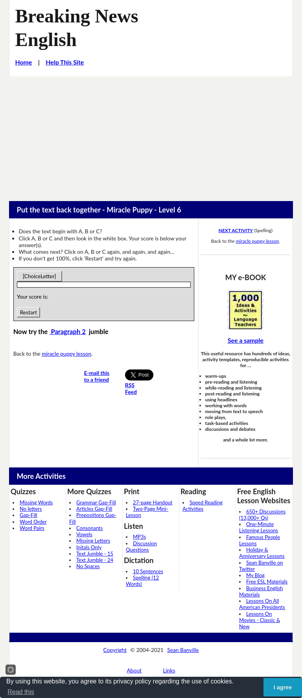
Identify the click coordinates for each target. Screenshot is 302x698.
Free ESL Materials (266, 581)
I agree (283, 687)
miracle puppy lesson (66, 353)
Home (23, 62)
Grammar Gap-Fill (96, 502)
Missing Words (36, 502)
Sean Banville (183, 649)
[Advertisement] (151, 135)
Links (169, 670)
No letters (31, 509)
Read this (20, 692)
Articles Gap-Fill (94, 509)
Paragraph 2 (67, 332)
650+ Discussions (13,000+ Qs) (262, 514)
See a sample (245, 340)
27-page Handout (153, 502)
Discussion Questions (141, 546)
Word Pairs (32, 528)
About (134, 670)
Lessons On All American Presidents (262, 604)
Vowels (84, 534)
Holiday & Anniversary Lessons (262, 553)
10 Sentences (148, 571)
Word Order (33, 522)
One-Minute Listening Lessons (258, 527)
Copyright (115, 649)
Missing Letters (93, 540)
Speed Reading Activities (202, 505)
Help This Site (65, 62)
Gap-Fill (28, 515)
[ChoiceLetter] (39, 276)
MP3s (139, 537)
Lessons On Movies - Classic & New (259, 620)
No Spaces (88, 566)
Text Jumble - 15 (94, 553)
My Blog (255, 575)
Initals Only (88, 547)
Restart (28, 312)
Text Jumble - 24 (94, 560)
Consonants (89, 528)
